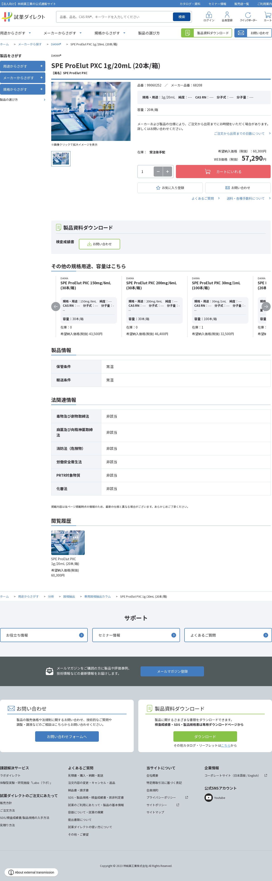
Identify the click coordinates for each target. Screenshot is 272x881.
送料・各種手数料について (246, 198)
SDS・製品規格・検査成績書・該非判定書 (96, 797)
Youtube (219, 797)
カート (268, 20)
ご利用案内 (264, 4)
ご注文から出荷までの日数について (239, 133)
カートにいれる (229, 171)
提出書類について (80, 819)
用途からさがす (12, 33)
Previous (55, 306)
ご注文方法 (7, 810)
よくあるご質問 (203, 198)
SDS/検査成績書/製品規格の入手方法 (24, 817)
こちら (226, 745)
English (253, 775)
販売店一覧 (241, 4)
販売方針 (6, 803)
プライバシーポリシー (161, 797)
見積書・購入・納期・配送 (85, 775)
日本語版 (240, 775)
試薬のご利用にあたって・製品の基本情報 (96, 805)
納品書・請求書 (78, 790)
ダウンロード (205, 736)
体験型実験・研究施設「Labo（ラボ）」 (26, 782)
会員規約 (152, 790)
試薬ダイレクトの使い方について (90, 827)
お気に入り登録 (173, 187)
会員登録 (227, 20)
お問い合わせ (240, 187)
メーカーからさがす (60, 33)
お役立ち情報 (17, 635)
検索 (181, 16)
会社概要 (152, 775)
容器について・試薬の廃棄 (85, 812)
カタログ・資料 (190, 4)
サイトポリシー (156, 805)
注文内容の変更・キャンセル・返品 (91, 782)
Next (266, 306)
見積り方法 (7, 825)
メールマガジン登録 (172, 671)
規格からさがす (107, 33)
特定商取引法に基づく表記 (164, 782)
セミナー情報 (217, 4)
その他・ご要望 (78, 834)
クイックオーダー (248, 20)
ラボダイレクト (10, 775)
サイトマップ (155, 812)
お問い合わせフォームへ (67, 736)
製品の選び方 (149, 33)
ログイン (209, 20)
